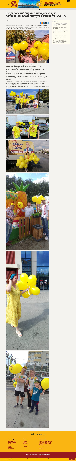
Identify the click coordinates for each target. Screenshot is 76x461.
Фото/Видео (38, 9)
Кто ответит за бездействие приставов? (59, 28)
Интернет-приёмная (12, 442)
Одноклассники (11, 448)
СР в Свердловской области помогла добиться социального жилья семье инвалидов (60, 41)
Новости (28, 9)
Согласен (72, 459)
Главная (23, 9)
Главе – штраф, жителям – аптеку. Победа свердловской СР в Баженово (60, 31)
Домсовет (41, 448)
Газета (43, 9)
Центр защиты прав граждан (45, 442)
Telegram (9, 443)
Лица (33, 9)
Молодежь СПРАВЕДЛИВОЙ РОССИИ (45, 444)
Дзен (9, 444)
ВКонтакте (10, 447)
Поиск (53, 9)
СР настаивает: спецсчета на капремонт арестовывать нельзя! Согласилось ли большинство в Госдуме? (60, 36)
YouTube (25, 446)
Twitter (9, 446)
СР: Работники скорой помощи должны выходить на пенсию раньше (59, 24)
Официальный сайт (11, 441)
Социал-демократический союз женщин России (45, 446)
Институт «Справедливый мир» (45, 441)
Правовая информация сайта (6, 459)
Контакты (48, 9)
